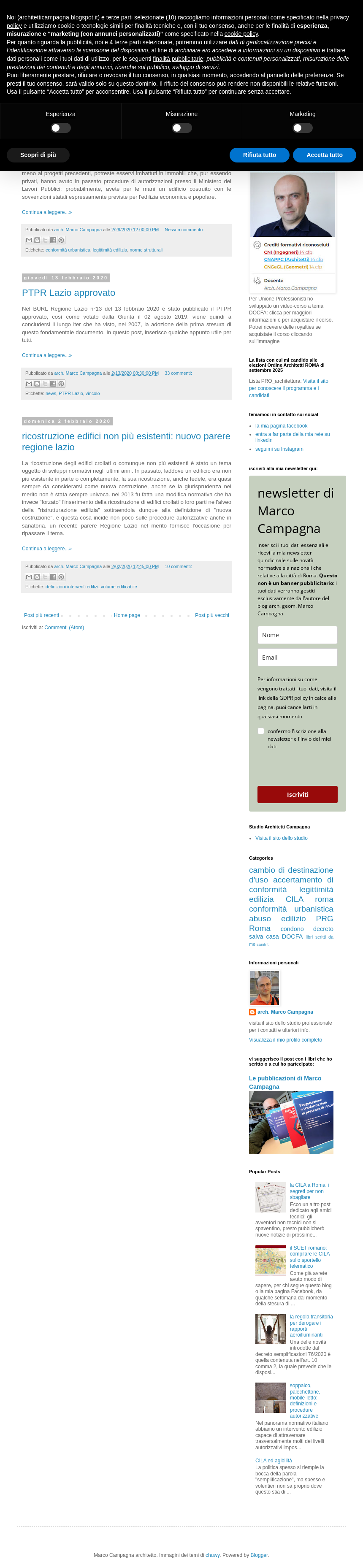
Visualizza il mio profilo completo (285, 1040)
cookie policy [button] (241, 33)
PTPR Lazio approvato (68, 292)
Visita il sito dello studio (281, 838)
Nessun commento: (184, 229)
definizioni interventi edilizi (72, 586)
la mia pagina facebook (281, 426)
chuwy (212, 1555)
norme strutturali (146, 249)
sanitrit (262, 944)
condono (292, 929)
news (51, 393)
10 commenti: (178, 566)
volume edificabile (119, 586)
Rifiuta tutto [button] (259, 155)
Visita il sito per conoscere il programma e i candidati (288, 388)
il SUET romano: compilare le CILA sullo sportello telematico (310, 1257)
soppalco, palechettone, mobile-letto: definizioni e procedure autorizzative (305, 1401)
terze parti (127, 42)
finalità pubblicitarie (178, 58)
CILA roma (309, 899)
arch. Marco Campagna (285, 1012)
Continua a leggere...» (47, 212)
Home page (127, 615)
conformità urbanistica (68, 249)
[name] (297, 635)
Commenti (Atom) (64, 628)
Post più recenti (41, 615)
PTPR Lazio (71, 393)
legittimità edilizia (110, 249)
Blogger (259, 1555)
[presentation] (293, 768)
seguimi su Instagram (279, 449)
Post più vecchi (212, 615)
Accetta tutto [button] (324, 155)
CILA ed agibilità (273, 1461)
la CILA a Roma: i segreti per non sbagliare (309, 1191)
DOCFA (292, 936)
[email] (297, 657)
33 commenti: (178, 373)
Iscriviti (298, 794)
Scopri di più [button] (38, 155)
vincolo (93, 393)
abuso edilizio (277, 918)
